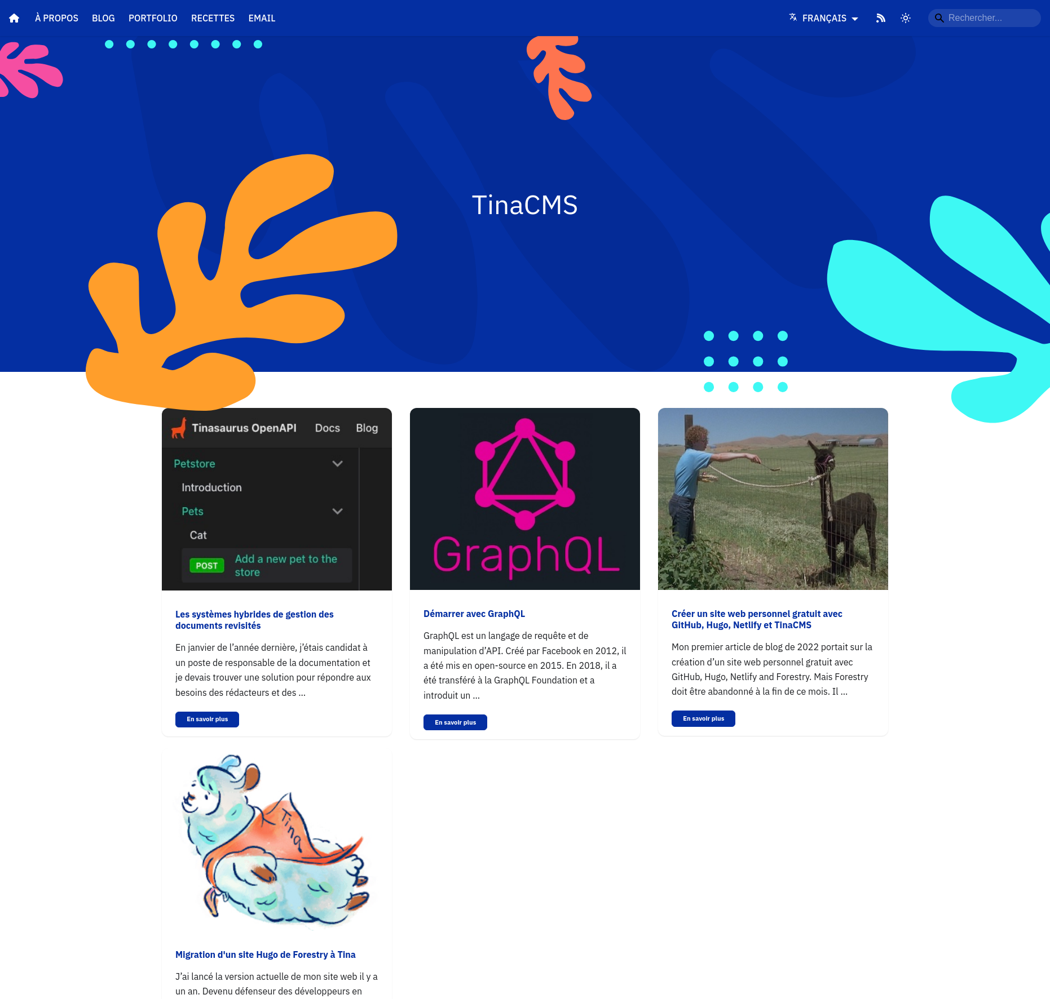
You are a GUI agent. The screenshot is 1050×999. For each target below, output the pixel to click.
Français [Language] (819, 18)
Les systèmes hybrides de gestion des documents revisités (254, 620)
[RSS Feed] (881, 18)
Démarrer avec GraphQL (474, 613)
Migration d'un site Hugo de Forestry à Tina (265, 954)
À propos (56, 18)
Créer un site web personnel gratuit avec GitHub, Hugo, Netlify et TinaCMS (757, 619)
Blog (103, 18)
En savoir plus (207, 719)
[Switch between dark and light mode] (906, 18)
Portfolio (153, 18)
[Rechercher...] (984, 18)
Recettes (213, 18)
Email (261, 18)
